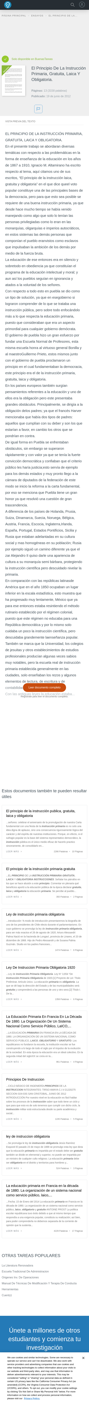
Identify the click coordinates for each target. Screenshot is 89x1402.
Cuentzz (7, 1295)
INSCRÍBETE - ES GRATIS (44, 1365)
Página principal (14, 16)
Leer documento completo (45, 687)
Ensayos (37, 16)
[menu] (82, 4)
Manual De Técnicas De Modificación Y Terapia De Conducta (39, 1283)
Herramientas (10, 1289)
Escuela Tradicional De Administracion (25, 1271)
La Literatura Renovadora (17, 1265)
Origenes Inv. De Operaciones (20, 1277)
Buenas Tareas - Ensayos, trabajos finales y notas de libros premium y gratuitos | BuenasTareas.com (8, 5)
